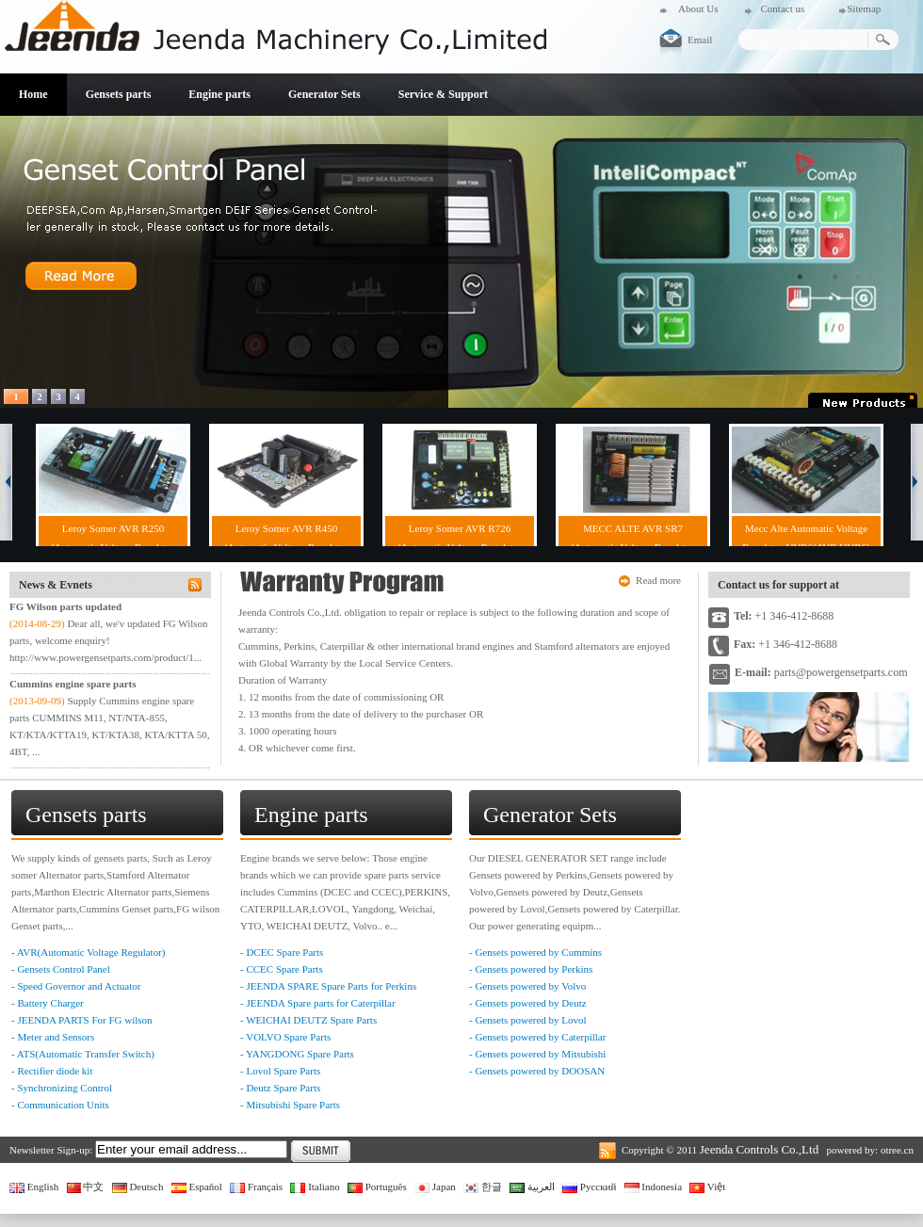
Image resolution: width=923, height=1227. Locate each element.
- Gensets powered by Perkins (530, 969)
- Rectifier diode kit (51, 1070)
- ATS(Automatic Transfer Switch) (82, 1053)
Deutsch (138, 1186)
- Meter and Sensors (52, 1036)
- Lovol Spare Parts (280, 1070)
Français (256, 1186)
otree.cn (897, 1149)
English (33, 1186)
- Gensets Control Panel (60, 969)
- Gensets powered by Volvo (527, 986)
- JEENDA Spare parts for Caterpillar (318, 1003)
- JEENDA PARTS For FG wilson (82, 1019)
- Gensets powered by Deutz (528, 1003)
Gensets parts (119, 94)
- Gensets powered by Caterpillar (537, 1036)
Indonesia (653, 1186)
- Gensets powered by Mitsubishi (537, 1053)
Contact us (782, 8)
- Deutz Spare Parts (280, 1087)
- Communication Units (60, 1104)
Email (700, 39)
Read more (658, 580)
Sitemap (864, 8)
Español (196, 1186)
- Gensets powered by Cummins (535, 952)
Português (377, 1186)
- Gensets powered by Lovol (528, 1019)
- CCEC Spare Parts (281, 969)
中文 (86, 1186)
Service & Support (443, 94)
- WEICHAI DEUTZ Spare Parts (308, 1019)
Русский (589, 1186)
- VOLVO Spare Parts (285, 1036)
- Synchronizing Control (61, 1087)
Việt (707, 1186)
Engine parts (219, 94)
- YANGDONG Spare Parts (297, 1053)
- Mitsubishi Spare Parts (290, 1104)
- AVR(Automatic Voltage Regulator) (88, 952)
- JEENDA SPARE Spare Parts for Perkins (328, 986)
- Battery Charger (47, 1003)
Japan (435, 1186)
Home (33, 94)
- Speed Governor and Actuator (75, 986)
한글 (482, 1186)
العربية (532, 1186)
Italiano (314, 1186)
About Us (698, 8)
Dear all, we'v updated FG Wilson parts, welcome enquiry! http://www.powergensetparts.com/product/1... (108, 640)
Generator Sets (324, 94)
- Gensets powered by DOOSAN (537, 1070)
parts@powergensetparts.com (841, 672)
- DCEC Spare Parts (281, 952)
